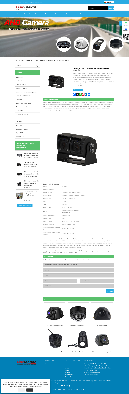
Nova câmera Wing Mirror (78, 352)
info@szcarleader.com (38, 2)
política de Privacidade (35, 386)
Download (58, 14)
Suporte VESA (19, 132)
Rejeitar (21, 390)
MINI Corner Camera (102, 325)
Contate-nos (84, 14)
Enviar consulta (70, 14)
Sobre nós (27, 14)
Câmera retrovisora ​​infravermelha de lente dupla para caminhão (52, 60)
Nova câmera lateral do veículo (55, 325)
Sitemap (53, 389)
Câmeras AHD (29, 60)
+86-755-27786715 (23, 2)
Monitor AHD (19, 77)
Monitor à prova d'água (22, 88)
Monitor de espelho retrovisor (23, 95)
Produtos (38, 14)
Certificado (48, 366)
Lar (18, 14)
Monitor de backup (21, 84)
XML (64, 389)
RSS (59, 389)
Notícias (47, 14)
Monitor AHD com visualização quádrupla (26, 92)
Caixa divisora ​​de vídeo (22, 129)
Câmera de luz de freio (22, 114)
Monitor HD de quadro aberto (23, 103)
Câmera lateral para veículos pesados (102, 352)
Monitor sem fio (20, 99)
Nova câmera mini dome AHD (54, 352)
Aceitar (30, 390)
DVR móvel (19, 121)
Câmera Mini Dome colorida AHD (78, 325)
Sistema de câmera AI (21, 107)
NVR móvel (19, 125)
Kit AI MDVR (19, 118)
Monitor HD (19, 81)
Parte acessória (20, 136)
